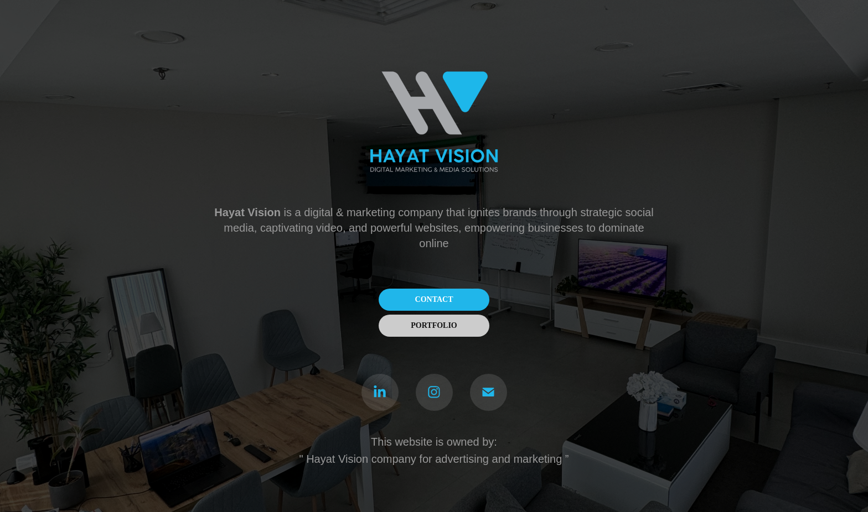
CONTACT (434, 299)
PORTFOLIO (434, 325)
